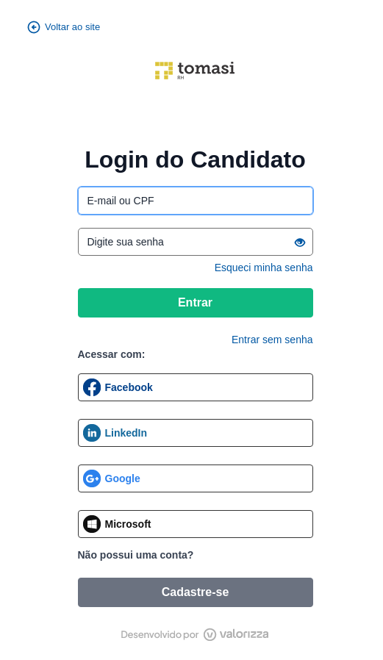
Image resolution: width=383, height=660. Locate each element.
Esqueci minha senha (264, 267)
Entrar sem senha (272, 339)
